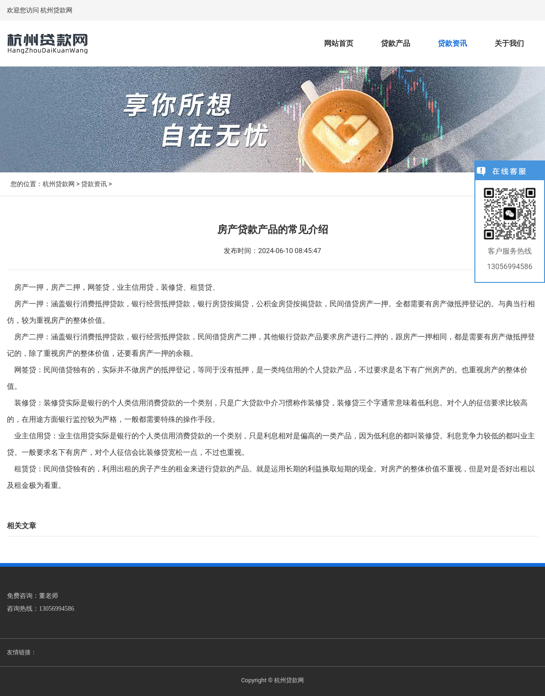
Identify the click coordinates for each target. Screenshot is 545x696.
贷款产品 (395, 43)
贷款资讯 (452, 43)
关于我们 (509, 43)
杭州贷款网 (59, 184)
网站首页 (338, 43)
